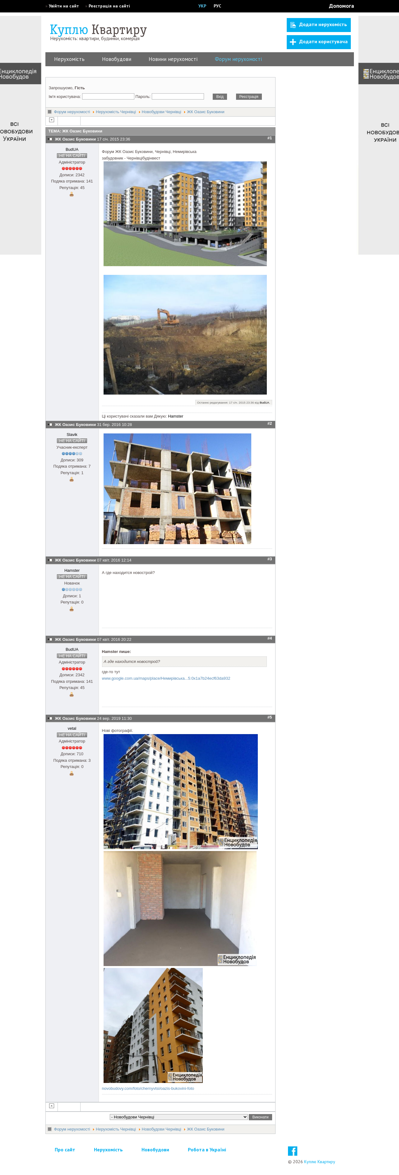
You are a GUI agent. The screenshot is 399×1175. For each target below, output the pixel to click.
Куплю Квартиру (319, 1161)
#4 (269, 638)
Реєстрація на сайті (109, 6)
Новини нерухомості (173, 59)
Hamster (175, 416)
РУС (217, 6)
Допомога (341, 5)
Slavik (72, 434)
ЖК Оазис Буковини (205, 111)
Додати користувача (319, 41)
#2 (269, 423)
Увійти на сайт (64, 6)
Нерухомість (69, 59)
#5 (269, 717)
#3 (269, 559)
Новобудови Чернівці (161, 111)
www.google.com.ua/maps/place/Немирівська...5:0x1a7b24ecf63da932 (166, 678)
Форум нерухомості (238, 59)
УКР (202, 6)
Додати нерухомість (318, 24)
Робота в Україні (207, 1149)
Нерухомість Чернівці (116, 111)
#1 (269, 138)
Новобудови (116, 59)
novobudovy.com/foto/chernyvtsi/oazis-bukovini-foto (148, 1088)
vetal (72, 728)
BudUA (72, 149)
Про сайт (65, 1149)
